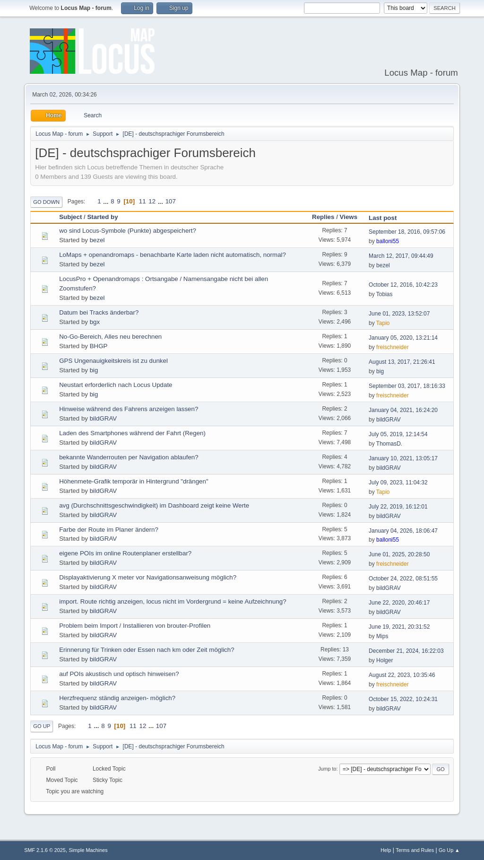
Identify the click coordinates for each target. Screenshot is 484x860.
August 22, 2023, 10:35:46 (402, 675)
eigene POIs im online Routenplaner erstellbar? (125, 553)
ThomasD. (389, 443)
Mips (382, 636)
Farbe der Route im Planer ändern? (108, 529)
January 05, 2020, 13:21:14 (403, 337)
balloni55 (387, 241)
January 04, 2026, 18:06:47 (403, 530)
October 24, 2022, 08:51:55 (403, 578)
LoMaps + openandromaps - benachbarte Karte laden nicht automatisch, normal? (172, 254)
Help (385, 850)
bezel (97, 240)
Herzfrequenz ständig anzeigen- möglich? (117, 698)
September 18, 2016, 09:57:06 (407, 231)
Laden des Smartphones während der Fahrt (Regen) (132, 433)
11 (142, 201)
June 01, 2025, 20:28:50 (399, 554)
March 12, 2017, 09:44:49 (401, 256)
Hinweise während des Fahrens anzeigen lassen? (128, 408)
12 (152, 201)
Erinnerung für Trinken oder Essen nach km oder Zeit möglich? (146, 649)
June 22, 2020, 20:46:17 (399, 602)
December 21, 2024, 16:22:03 (406, 651)
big (94, 370)
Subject (70, 216)
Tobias (384, 294)
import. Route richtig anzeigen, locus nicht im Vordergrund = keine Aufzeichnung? (172, 601)
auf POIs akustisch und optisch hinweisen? (119, 673)
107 (170, 201)
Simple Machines (88, 850)
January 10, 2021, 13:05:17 (403, 458)
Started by (106, 216)
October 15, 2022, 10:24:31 (403, 699)
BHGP (99, 346)
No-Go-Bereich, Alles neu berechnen (110, 336)
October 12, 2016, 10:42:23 (403, 284)
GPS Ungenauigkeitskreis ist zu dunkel (113, 360)
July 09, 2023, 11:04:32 (398, 482)
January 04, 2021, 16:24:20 (403, 410)
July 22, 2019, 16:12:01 (398, 506)
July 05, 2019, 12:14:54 (398, 434)
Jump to (327, 769)
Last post (383, 217)
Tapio (383, 323)
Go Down (46, 202)
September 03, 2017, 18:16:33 (407, 386)
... (106, 201)
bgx (95, 321)
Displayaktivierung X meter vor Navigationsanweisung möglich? (147, 577)
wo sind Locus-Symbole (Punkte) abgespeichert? (127, 230)
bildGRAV (103, 418)
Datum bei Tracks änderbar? (98, 312)
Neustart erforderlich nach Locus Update (115, 384)
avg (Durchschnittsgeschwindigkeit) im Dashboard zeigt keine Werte (154, 505)
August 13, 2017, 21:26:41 (402, 362)
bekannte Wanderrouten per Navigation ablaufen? (128, 457)
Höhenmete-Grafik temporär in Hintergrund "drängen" (133, 481)
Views (349, 216)
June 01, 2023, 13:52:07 (399, 313)
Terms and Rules (415, 850)
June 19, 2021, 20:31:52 (399, 626)
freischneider (392, 347)
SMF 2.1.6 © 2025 (45, 850)
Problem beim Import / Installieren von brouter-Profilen (134, 625)
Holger (384, 660)
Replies (323, 216)
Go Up (41, 726)
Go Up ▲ (449, 850)
